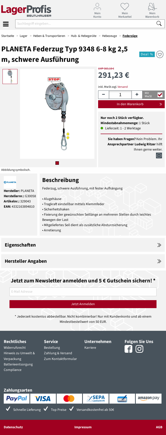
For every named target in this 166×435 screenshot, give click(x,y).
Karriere (90, 347)
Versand (123, 87)
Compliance (12, 369)
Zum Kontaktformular (60, 358)
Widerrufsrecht (15, 347)
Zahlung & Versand (58, 353)
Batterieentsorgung (18, 364)
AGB (159, 427)
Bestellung (52, 347)
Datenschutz (13, 427)
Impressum (83, 427)
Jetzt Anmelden (83, 304)
